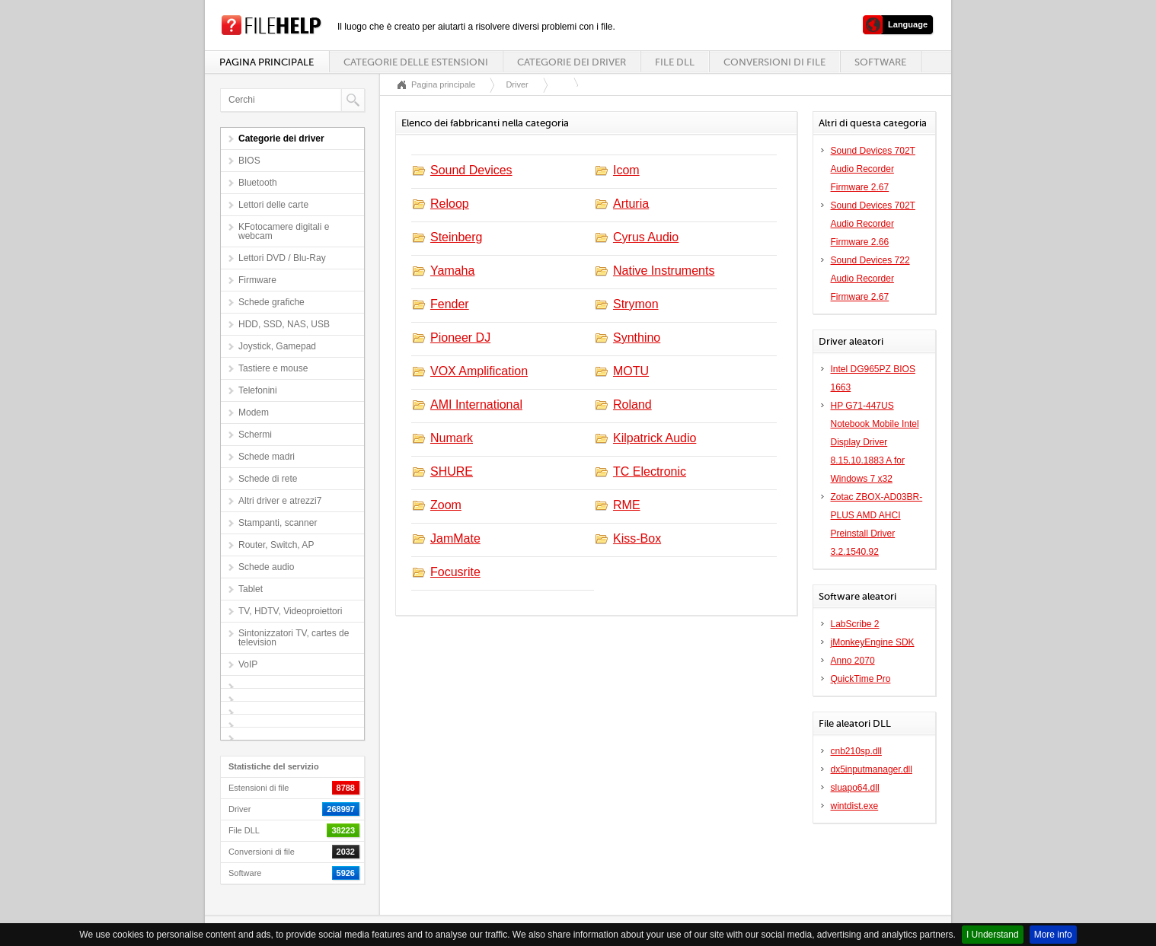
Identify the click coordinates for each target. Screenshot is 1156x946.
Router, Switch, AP (276, 545)
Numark (451, 438)
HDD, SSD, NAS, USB (284, 324)
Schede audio (266, 567)
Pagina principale (266, 62)
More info (1053, 934)
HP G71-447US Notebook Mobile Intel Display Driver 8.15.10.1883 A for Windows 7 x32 (875, 442)
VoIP (247, 664)
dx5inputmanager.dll (871, 769)
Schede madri (266, 456)
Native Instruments (663, 270)
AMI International (476, 404)
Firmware (257, 280)
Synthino (636, 337)
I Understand (992, 934)
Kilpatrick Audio (654, 438)
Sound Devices (471, 170)
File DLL (675, 62)
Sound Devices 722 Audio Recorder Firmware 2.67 (870, 278)
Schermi (255, 434)
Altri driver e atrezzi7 (279, 500)
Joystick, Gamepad (277, 346)
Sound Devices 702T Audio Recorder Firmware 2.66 (873, 223)
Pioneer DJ (460, 337)
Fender (449, 304)
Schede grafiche (271, 302)
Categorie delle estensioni (415, 62)
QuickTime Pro (861, 679)
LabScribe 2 (855, 624)
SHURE (451, 471)
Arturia (631, 203)
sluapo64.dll (855, 787)
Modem (253, 412)
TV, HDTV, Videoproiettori (290, 611)
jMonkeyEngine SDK (873, 642)
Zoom (445, 504)
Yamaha (452, 270)
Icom (626, 170)
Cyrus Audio (646, 237)
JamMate (455, 538)
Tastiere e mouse (273, 368)
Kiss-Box (637, 538)
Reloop (449, 203)
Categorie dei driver (571, 62)
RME (626, 504)
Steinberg (456, 237)
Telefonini (257, 390)
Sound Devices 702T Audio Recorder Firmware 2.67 (873, 169)
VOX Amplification (479, 371)
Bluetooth (257, 182)
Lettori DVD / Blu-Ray (282, 258)
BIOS (249, 160)
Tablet (250, 589)
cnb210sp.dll (856, 751)
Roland (632, 404)
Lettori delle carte (273, 204)
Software (880, 62)
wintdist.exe (855, 806)
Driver (517, 84)
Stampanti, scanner (277, 523)
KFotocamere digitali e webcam (283, 231)
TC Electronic (649, 471)
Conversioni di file (774, 62)
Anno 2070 (853, 660)
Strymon (636, 304)
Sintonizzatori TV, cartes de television (293, 638)
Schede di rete (267, 478)
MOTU (631, 371)
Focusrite (455, 571)
